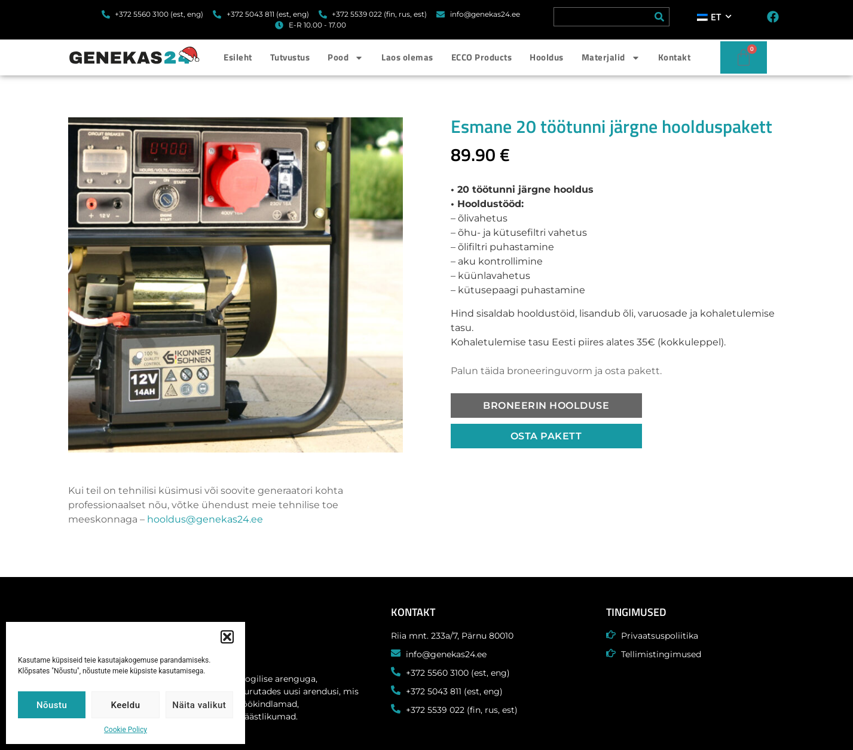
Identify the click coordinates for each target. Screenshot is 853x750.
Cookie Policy (125, 729)
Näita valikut (199, 705)
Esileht (238, 57)
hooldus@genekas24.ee (205, 519)
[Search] (659, 17)
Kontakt (674, 57)
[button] (227, 637)
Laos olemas (407, 57)
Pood (345, 57)
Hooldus (547, 57)
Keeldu (125, 705)
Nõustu (52, 705)
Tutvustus (290, 57)
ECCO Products (481, 57)
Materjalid (611, 57)
